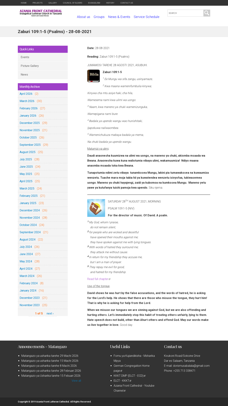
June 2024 (26, 254)
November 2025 (30, 130)
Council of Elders (72, 3)
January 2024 (28, 290)
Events (25, 57)
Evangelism (94, 3)
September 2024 (30, 232)
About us (83, 17)
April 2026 (26, 93)
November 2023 (30, 305)
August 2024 (27, 239)
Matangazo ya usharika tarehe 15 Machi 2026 (49, 360)
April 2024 (26, 268)
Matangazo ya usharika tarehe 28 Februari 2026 (51, 370)
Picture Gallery (30, 66)
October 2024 (28, 225)
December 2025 (30, 123)
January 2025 (28, 203)
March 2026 (27, 101)
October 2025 (28, 137)
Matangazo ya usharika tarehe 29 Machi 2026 (49, 355)
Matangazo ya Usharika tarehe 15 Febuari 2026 (51, 375)
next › (50, 313)
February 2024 (29, 283)
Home (24, 3)
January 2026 (28, 115)
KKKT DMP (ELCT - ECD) (130, 375)
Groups (99, 17)
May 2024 (26, 261)
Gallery (52, 3)
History (110, 3)
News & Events (119, 17)
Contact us (126, 3)
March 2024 (27, 276)
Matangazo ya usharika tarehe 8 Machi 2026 (49, 365)
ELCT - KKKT (122, 380)
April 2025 (26, 181)
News (24, 74)
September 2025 (30, 144)
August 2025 (27, 152)
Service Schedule (146, 17)
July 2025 (26, 159)
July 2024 (26, 247)
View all (76, 380)
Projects (37, 3)
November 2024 (30, 217)
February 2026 (29, 108)
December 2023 (30, 298)
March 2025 (27, 188)
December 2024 (30, 210)
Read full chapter (98, 279)
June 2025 (26, 166)
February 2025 (29, 195)
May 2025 (26, 174)
